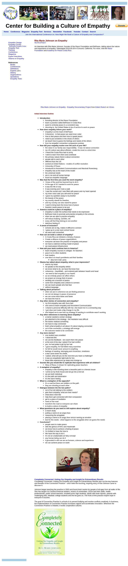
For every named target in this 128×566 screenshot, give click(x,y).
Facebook (67, 32)
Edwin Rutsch (100, 107)
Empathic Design (15, 43)
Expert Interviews (15, 56)
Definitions (14, 69)
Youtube (76, 32)
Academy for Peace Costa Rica (59, 50)
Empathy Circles (14, 45)
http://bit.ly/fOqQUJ (40, 42)
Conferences (15, 67)
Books (12, 65)
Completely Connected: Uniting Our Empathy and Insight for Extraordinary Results (68, 479)
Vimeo (111, 107)
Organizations (15, 75)
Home (6, 32)
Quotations (14, 77)
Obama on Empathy (16, 59)
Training (11, 50)
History (13, 73)
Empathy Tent (36, 32)
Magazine (26, 32)
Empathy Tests (16, 79)
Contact (85, 32)
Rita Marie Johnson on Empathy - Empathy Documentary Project (66, 107)
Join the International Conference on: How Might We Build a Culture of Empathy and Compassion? (64, 34)
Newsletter (57, 32)
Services (47, 32)
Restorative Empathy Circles (17, 46)
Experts (13, 71)
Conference (15, 32)
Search (93, 32)
